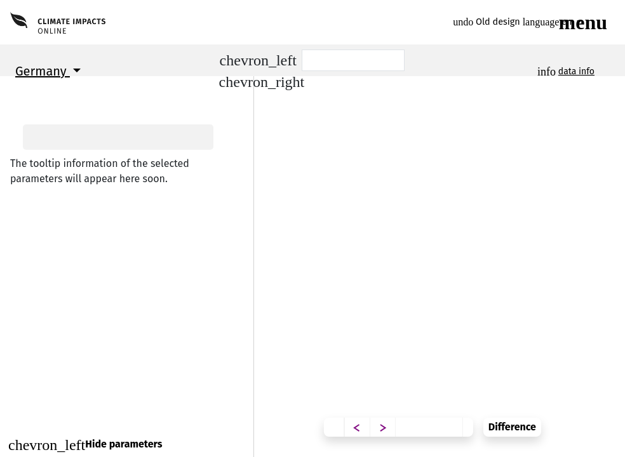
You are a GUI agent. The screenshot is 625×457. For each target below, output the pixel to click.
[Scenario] (353, 60)
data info (576, 71)
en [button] (549, 22)
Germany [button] (42, 71)
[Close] (126, 444)
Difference (586, 417)
